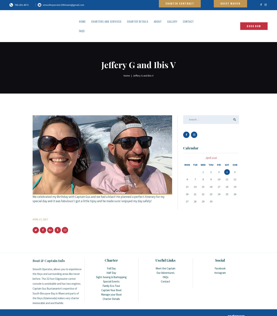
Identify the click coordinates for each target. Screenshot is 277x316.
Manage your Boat (111, 285)
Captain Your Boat (111, 280)
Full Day (111, 259)
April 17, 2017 (40, 209)
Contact (165, 272)
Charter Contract (180, 3)
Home (127, 66)
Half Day (111, 263)
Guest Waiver (230, 3)
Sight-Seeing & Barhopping (111, 267)
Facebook (220, 259)
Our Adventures (165, 263)
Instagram (220, 263)
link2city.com (89, 307)
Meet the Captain (165, 259)
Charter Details (111, 289)
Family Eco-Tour (111, 276)
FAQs (165, 267)
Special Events (111, 272)
